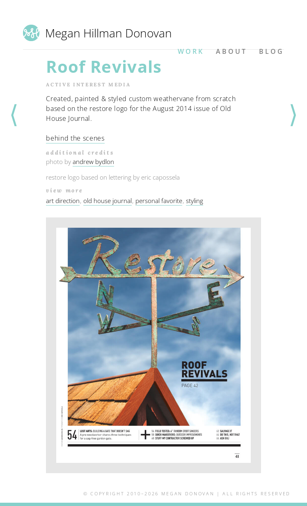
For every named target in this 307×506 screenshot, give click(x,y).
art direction (63, 200)
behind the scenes (75, 138)
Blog (271, 51)
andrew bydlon (93, 161)
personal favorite (158, 200)
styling (194, 200)
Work (191, 51)
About (231, 51)
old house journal (107, 200)
